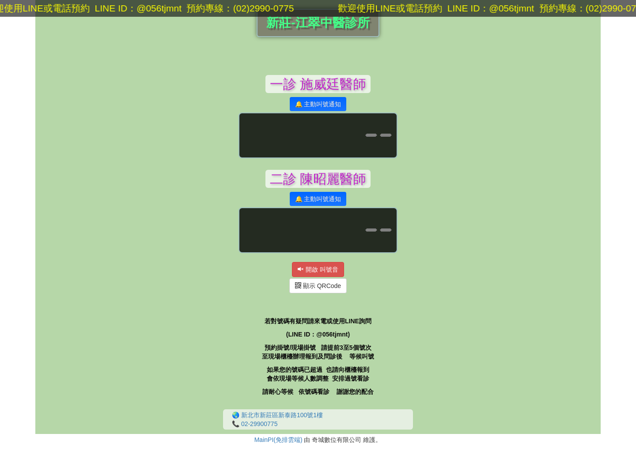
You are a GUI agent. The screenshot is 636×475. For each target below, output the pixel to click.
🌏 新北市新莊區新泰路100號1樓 (277, 415)
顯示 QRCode (318, 285)
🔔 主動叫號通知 (318, 104)
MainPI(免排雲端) (278, 439)
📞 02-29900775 (254, 423)
